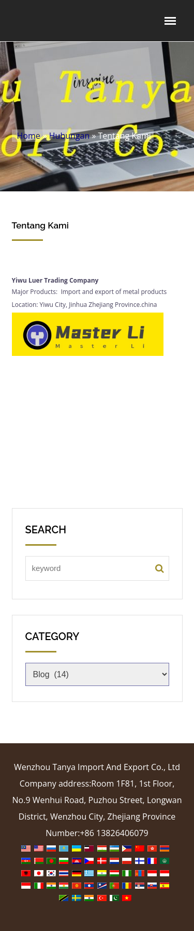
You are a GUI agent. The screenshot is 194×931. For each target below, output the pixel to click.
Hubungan (69, 135)
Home (28, 135)
